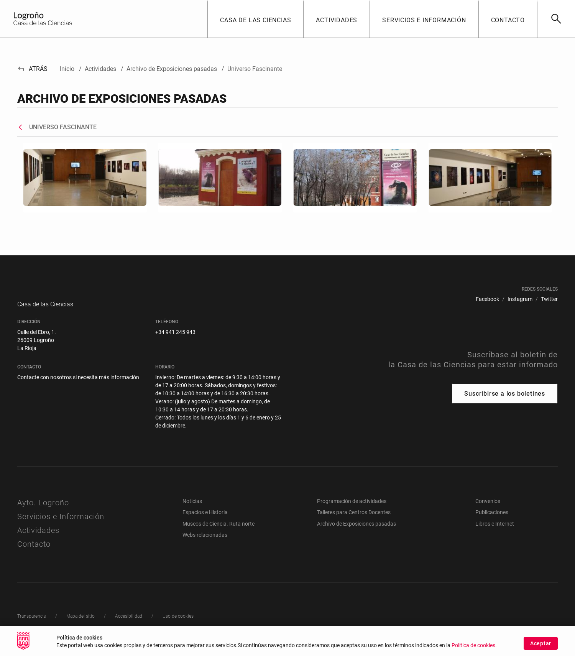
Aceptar (540, 645)
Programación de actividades (351, 509)
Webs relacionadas (204, 542)
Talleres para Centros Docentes (354, 520)
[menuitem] (487, 299)
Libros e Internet (494, 531)
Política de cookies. (474, 647)
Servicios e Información (60, 524)
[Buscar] (556, 19)
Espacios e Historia (205, 520)
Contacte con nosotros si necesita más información (78, 385)
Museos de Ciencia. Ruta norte (218, 531)
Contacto (34, 551)
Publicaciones (491, 520)
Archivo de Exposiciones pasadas (356, 531)
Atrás (32, 68)
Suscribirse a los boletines (504, 401)
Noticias (192, 509)
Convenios (487, 509)
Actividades (38, 538)
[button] (255, 19)
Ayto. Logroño (43, 510)
